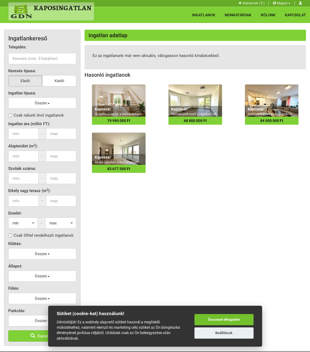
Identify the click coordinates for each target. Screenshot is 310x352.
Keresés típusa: (22, 70)
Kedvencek (252, 3)
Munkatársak (238, 15)
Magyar (281, 3)
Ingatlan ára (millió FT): (29, 123)
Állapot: (15, 266)
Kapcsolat (295, 15)
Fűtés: (13, 288)
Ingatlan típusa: (22, 93)
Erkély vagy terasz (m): (29, 190)
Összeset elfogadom (224, 319)
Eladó (25, 81)
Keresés (42, 336)
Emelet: (15, 213)
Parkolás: (16, 310)
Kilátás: (15, 243)
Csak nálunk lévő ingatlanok (36, 115)
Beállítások (223, 333)
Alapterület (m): (23, 145)
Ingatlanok (203, 15)
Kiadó (59, 81)
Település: (17, 47)
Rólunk (268, 15)
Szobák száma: (22, 168)
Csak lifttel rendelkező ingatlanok (41, 235)
